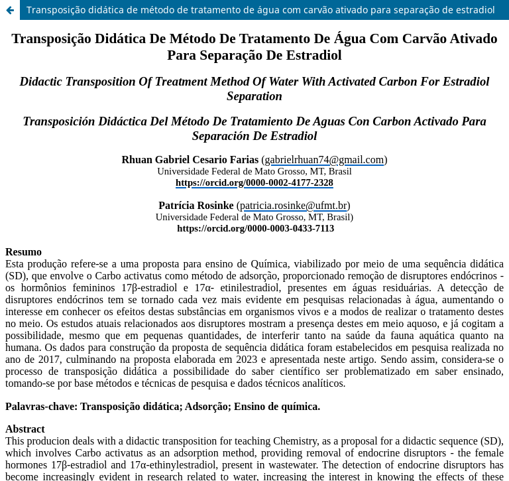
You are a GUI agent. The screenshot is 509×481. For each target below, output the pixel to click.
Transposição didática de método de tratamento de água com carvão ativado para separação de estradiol (261, 9)
